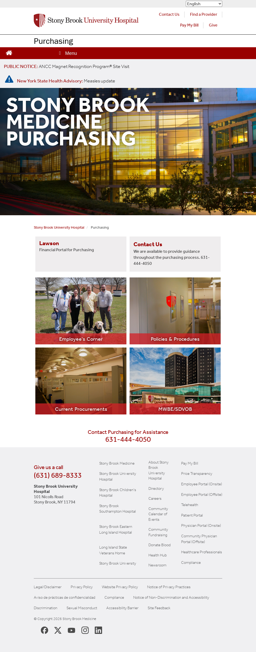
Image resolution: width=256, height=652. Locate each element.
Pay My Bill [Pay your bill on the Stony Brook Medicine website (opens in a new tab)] (189, 25)
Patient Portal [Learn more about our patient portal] (192, 515)
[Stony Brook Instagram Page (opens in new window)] (85, 630)
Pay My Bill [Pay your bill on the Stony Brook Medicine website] (189, 463)
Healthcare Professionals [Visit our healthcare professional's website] (201, 552)
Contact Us (147, 244)
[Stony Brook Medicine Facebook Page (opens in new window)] (44, 630)
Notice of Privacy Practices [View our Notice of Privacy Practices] (169, 587)
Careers (155, 498)
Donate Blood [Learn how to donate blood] (159, 545)
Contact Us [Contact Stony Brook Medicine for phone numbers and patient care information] (169, 14)
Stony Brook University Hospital (59, 227)
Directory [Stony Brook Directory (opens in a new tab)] (156, 488)
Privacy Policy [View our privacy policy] (82, 587)
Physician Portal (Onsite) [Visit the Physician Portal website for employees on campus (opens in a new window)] (201, 525)
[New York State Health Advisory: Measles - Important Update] (9, 79)
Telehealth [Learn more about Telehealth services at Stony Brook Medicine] (189, 504)
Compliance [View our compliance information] (191, 562)
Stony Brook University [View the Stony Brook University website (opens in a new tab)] (117, 563)
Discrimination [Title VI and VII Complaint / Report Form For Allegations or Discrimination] (45, 608)
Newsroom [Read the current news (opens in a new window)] (157, 565)
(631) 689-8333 (58, 475)
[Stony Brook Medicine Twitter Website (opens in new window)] (71, 630)
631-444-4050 (128, 439)
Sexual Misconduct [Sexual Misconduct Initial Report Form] (81, 608)
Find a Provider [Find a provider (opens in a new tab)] (203, 14)
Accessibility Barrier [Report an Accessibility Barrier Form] (122, 608)
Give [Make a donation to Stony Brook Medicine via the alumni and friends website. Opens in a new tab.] (213, 25)
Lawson (49, 243)
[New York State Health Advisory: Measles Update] (66, 81)
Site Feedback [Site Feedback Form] (159, 608)
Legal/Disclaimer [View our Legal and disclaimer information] (48, 587)
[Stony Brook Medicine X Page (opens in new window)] (58, 630)
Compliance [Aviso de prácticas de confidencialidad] (114, 597)
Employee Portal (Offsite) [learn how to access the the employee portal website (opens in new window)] (201, 494)
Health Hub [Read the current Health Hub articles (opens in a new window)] (157, 555)
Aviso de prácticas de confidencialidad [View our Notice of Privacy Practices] (64, 597)
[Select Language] (204, 4)
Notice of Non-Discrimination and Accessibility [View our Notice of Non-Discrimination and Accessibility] (171, 597)
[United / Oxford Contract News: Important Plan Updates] (66, 66)
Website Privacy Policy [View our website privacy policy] (120, 587)
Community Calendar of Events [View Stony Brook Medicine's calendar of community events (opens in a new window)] (158, 514)
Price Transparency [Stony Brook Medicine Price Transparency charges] (196, 473)
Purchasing (53, 41)
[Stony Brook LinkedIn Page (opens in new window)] (98, 630)
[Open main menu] (67, 53)
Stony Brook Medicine (117, 463)
